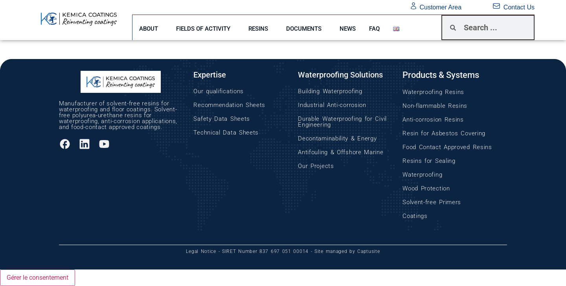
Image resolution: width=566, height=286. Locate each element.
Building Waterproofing (330, 91)
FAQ (387, 27)
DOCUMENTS (312, 27)
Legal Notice (201, 251)
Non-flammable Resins (434, 105)
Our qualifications (218, 91)
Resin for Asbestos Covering (443, 133)
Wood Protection (426, 188)
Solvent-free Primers (431, 202)
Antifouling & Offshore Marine (340, 152)
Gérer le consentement (37, 277)
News (358, 27)
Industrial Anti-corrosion (332, 105)
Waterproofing (422, 174)
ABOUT (149, 27)
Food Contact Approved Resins (447, 147)
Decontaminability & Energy (337, 138)
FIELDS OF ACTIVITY (207, 27)
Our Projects (316, 166)
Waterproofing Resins (433, 92)
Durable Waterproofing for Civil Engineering (342, 121)
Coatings (415, 216)
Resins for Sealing (429, 160)
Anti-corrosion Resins (433, 119)
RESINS (264, 27)
